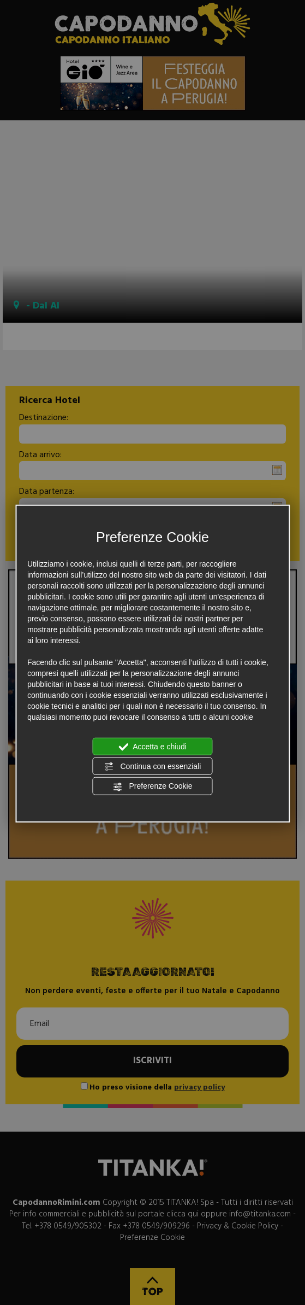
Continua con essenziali (152, 767)
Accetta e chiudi (152, 746)
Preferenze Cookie (153, 786)
